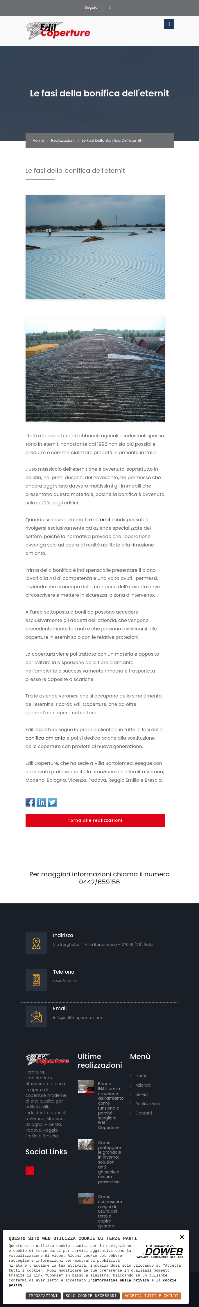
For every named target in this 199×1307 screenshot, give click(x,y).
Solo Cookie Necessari (91, 1296)
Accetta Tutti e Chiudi (151, 1296)
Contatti (141, 1113)
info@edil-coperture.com (77, 1017)
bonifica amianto (46, 738)
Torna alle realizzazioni (95, 820)
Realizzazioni (63, 140)
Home (38, 140)
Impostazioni (43, 1296)
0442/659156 (65, 981)
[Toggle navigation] (168, 24)
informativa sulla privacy (121, 1280)
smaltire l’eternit (92, 519)
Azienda (141, 1085)
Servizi (139, 1094)
